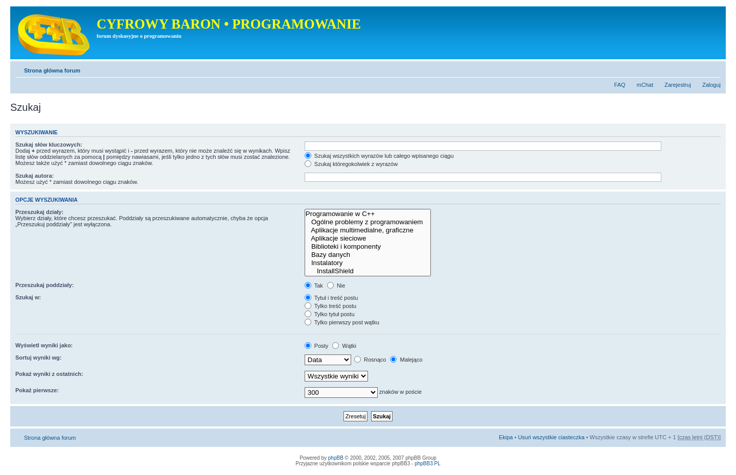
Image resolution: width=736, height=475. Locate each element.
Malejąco (406, 360)
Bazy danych (368, 255)
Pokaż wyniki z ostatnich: (49, 374)
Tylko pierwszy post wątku (342, 322)
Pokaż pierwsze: (37, 390)
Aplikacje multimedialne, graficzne (368, 230)
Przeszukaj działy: (39, 212)
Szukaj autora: (34, 176)
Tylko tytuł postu (330, 314)
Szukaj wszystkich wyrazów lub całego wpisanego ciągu (379, 156)
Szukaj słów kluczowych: (48, 144)
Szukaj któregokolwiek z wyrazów (351, 164)
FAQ (620, 85)
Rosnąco (370, 360)
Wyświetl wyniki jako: (44, 345)
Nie (336, 285)
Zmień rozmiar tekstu (713, 68)
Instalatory (368, 263)
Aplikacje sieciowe (368, 238)
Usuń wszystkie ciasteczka (551, 437)
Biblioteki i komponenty (368, 247)
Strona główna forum (52, 70)
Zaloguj (711, 85)
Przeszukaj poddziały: (44, 285)
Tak (314, 285)
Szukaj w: (28, 297)
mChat (645, 85)
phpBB (335, 458)
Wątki (344, 346)
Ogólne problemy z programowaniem (368, 222)
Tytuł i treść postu (331, 298)
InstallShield (368, 271)
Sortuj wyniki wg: (38, 357)
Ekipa (506, 437)
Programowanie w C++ (368, 214)
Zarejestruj (677, 85)
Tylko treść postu (330, 306)
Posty (317, 346)
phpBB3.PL (428, 463)
